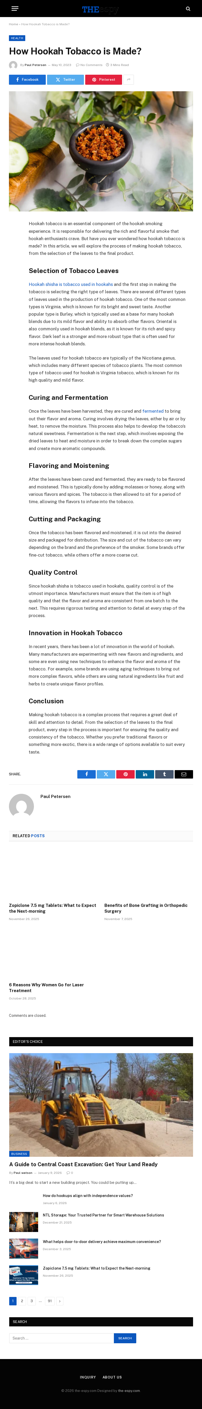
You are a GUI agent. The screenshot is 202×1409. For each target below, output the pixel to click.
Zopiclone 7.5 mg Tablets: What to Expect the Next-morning (52, 908)
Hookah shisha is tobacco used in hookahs (71, 284)
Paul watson (23, 1173)
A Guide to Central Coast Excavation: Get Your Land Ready (83, 1164)
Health (17, 38)
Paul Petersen (35, 65)
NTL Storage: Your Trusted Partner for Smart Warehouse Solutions (103, 1215)
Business (19, 1153)
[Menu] (15, 8)
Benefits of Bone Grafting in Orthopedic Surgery (146, 908)
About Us (112, 1377)
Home (13, 24)
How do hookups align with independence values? (88, 1196)
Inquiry (88, 1377)
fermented (153, 411)
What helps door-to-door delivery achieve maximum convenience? (102, 1242)
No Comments (89, 65)
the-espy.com (129, 1391)
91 (50, 1301)
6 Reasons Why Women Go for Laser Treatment (46, 987)
